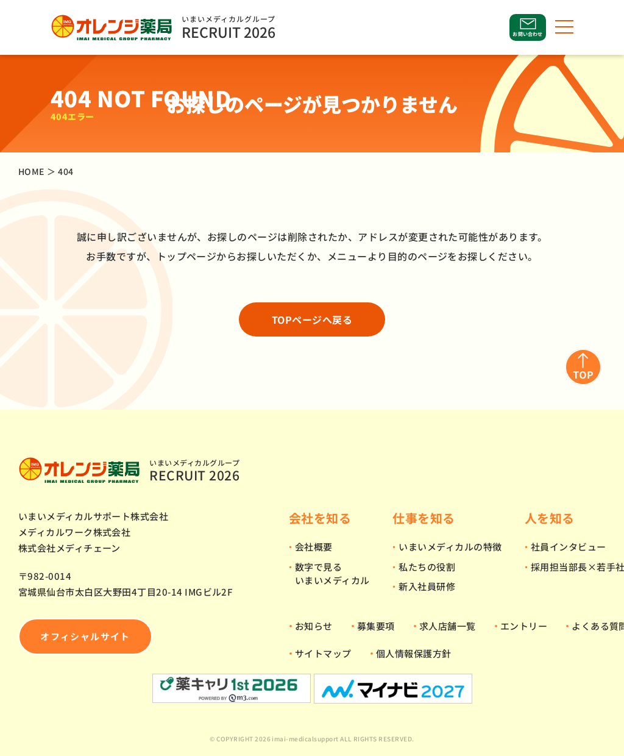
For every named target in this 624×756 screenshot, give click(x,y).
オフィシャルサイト (85, 636)
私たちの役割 (427, 566)
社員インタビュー (568, 546)
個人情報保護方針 (414, 653)
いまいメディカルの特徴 (450, 546)
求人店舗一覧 (447, 625)
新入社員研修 (427, 586)
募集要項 (376, 625)
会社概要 (314, 546)
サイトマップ (323, 653)
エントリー (523, 625)
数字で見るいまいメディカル (332, 573)
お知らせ (314, 625)
